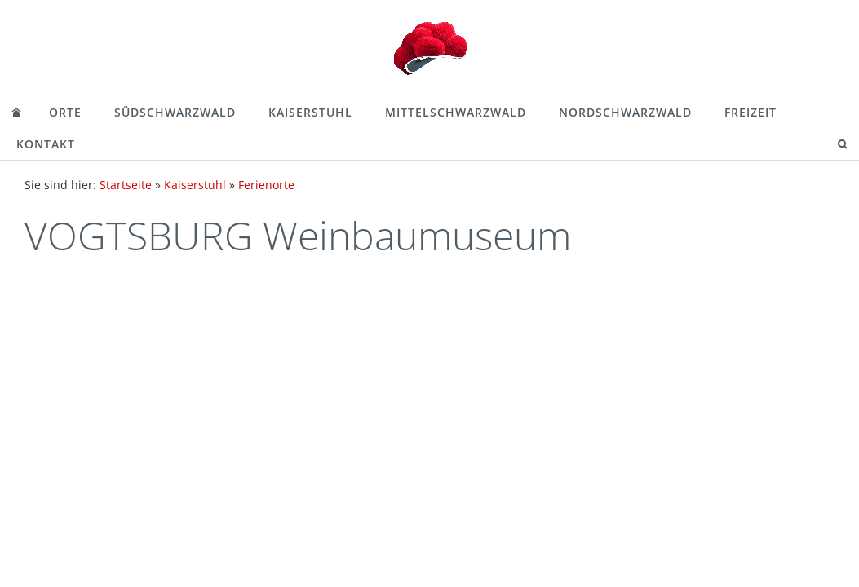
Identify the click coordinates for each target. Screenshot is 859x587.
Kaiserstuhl (310, 112)
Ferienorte (266, 184)
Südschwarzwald (175, 112)
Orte (65, 112)
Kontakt (45, 144)
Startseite (126, 184)
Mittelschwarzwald (455, 112)
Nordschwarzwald (625, 112)
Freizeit (750, 112)
